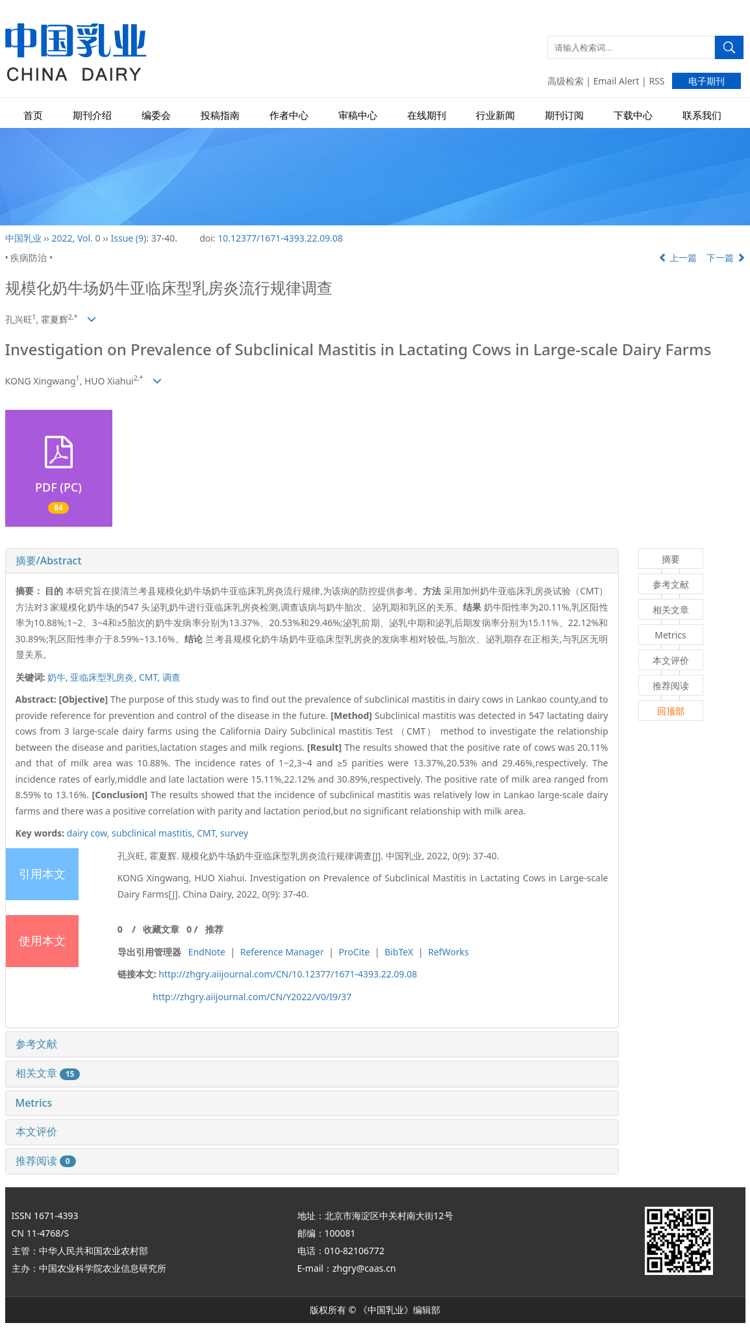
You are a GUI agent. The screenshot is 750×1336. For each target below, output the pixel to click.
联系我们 (701, 115)
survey (234, 833)
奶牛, (58, 677)
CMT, (150, 677)
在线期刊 (426, 115)
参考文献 (36, 1044)
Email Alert (617, 81)
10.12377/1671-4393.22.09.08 (280, 238)
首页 (33, 115)
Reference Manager (282, 952)
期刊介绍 (92, 115)
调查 (171, 677)
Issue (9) (129, 238)
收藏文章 (161, 929)
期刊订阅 (564, 115)
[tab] (312, 561)
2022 (61, 238)
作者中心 (288, 115)
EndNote (206, 952)
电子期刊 (706, 81)
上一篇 (677, 257)
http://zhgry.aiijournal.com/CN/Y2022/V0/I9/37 (252, 996)
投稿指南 (220, 115)
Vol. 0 (89, 238)
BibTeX (398, 952)
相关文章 (48, 1073)
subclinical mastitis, (154, 833)
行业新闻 (495, 115)
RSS (656, 81)
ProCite (354, 952)
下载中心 (633, 115)
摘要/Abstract (49, 560)
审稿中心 (357, 115)
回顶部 (670, 711)
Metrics (34, 1103)
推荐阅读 (46, 1160)
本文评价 (36, 1131)
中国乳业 (23, 238)
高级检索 (565, 81)
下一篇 (725, 257)
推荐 (214, 929)
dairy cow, (89, 833)
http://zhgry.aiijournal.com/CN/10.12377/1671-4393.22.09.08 (287, 974)
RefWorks (448, 952)
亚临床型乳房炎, (104, 677)
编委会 (156, 115)
